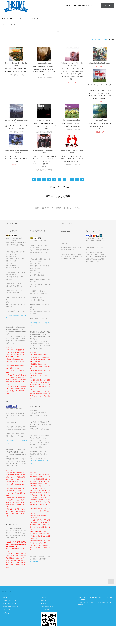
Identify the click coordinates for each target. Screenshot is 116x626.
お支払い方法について (10, 586)
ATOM (47, 595)
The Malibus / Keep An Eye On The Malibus (44, 137)
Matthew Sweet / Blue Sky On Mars (16, 64)
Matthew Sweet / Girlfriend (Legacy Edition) (72, 64)
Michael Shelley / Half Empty (99, 63)
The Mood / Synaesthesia (99, 101)
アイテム (107, 5)
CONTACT (36, 18)
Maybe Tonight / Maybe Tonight (16, 102)
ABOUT (24, 18)
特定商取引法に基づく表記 (11, 592)
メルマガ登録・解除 (47, 592)
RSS (42, 595)
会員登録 (81, 5)
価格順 (104, 39)
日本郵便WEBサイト (36, 546)
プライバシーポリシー (10, 595)
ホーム (5, 582)
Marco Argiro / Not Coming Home (44, 102)
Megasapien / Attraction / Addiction (99, 137)
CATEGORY (9, 18)
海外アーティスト (7, 24)
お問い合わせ (7, 598)
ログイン (91, 5)
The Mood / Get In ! (72, 101)
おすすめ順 (96, 39)
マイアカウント (70, 5)
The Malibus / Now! (16, 136)
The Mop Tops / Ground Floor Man (72, 137)
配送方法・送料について (10, 589)
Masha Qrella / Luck (44, 63)
